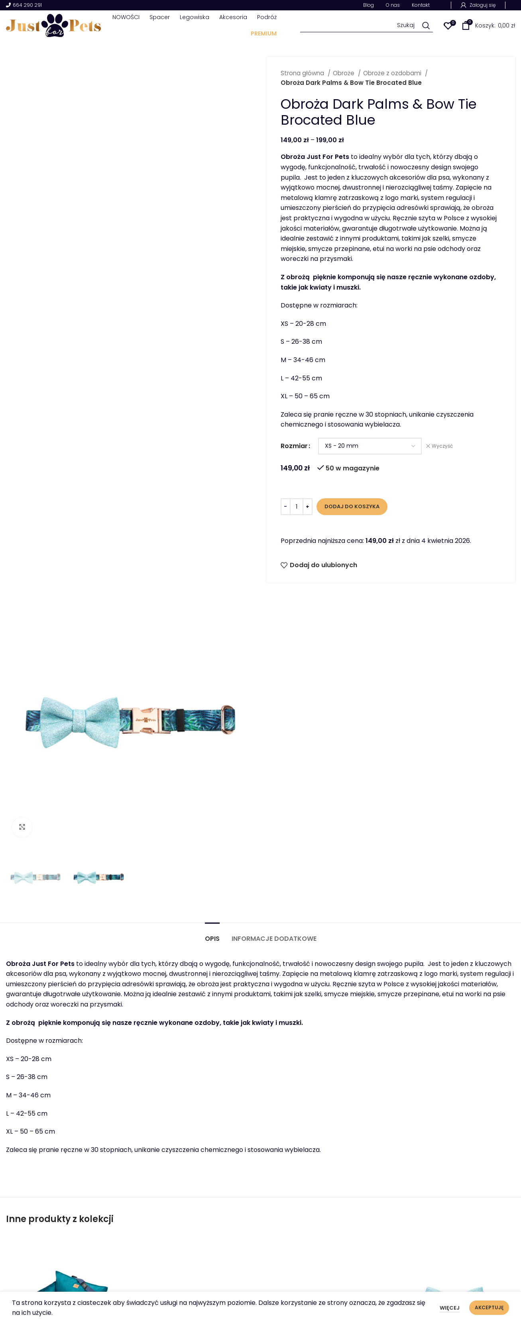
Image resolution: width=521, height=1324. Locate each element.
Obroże (344, 73)
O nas (362, 1228)
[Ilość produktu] (297, 506)
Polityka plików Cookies (476, 1228)
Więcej (450, 1308)
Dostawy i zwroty (466, 1252)
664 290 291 (24, 5)
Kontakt (365, 1289)
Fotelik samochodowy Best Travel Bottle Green (66, 1045)
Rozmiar (294, 445)
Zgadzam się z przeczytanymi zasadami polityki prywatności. (292, 1161)
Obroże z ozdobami (393, 73)
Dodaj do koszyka (351, 506)
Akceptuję (489, 1307)
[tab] (212, 611)
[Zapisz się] (482, 1146)
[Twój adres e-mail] (313, 1146)
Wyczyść (442, 446)
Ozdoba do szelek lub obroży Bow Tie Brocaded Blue (454, 1050)
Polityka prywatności (472, 1240)
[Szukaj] (366, 25)
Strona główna (303, 73)
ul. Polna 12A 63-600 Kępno (242, 1251)
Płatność (454, 1277)
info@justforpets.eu (230, 1274)
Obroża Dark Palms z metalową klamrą (325, 1045)
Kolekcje (366, 1252)
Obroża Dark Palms (196, 1040)
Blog (360, 1264)
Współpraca (372, 1277)
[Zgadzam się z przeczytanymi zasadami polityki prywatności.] (225, 1161)
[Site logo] (53, 24)
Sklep (361, 1240)
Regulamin (456, 1264)
